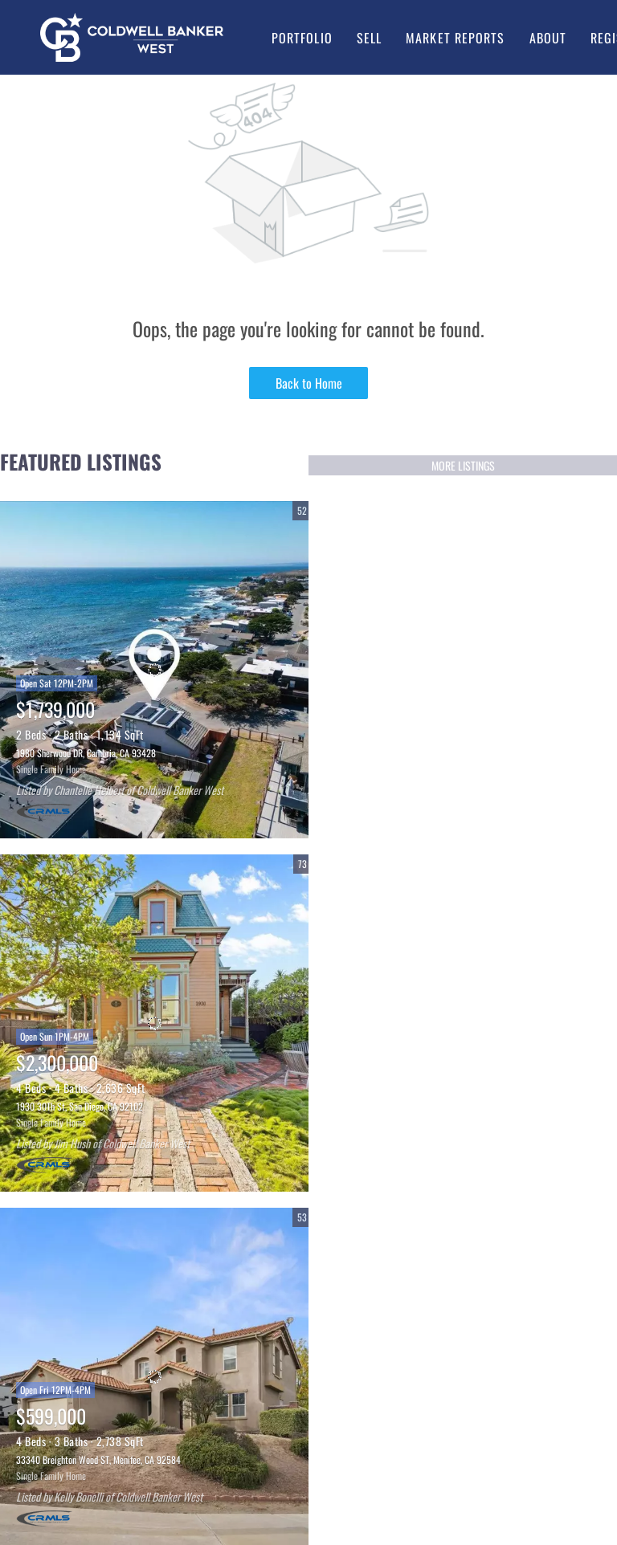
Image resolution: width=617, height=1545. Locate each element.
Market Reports (455, 37)
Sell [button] (369, 37)
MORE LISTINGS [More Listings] (463, 465)
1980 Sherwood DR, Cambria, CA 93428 (86, 753)
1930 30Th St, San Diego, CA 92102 (79, 1106)
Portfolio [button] (302, 37)
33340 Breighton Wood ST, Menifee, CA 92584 (98, 1459)
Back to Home (309, 383)
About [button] (548, 37)
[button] (131, 37)
